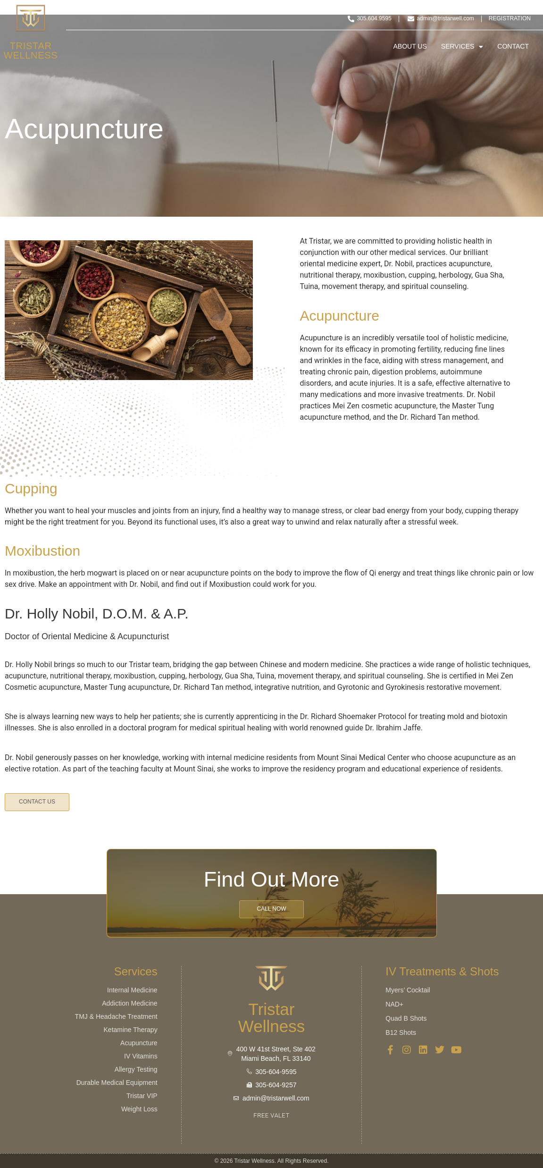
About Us (410, 46)
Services (462, 46)
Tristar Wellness (31, 50)
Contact (513, 46)
